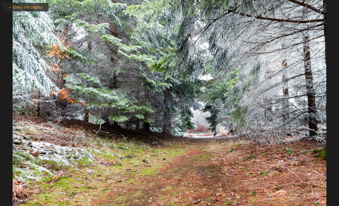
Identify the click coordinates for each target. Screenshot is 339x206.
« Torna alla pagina (26, 7)
